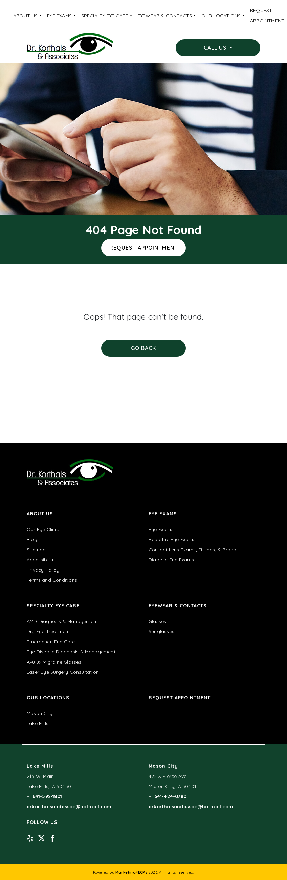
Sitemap (36, 550)
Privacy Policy (43, 570)
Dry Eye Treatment (48, 631)
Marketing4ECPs (131, 872)
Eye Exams (59, 16)
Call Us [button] (216, 47)
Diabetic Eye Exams (171, 560)
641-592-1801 (47, 796)
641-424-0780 (170, 796)
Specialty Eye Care (105, 16)
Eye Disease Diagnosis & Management (71, 652)
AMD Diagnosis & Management (62, 621)
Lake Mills (37, 723)
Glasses (157, 621)
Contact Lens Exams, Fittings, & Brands (194, 550)
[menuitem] (27, 15)
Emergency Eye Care (51, 642)
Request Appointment (143, 247)
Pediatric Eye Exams (172, 539)
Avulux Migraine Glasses (54, 662)
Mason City (39, 713)
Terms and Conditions (52, 580)
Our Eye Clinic (43, 529)
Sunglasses (161, 631)
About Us (25, 16)
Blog (32, 539)
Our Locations (221, 16)
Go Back (143, 348)
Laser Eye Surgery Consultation (63, 672)
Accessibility (41, 560)
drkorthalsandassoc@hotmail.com (69, 807)
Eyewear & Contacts (165, 16)
